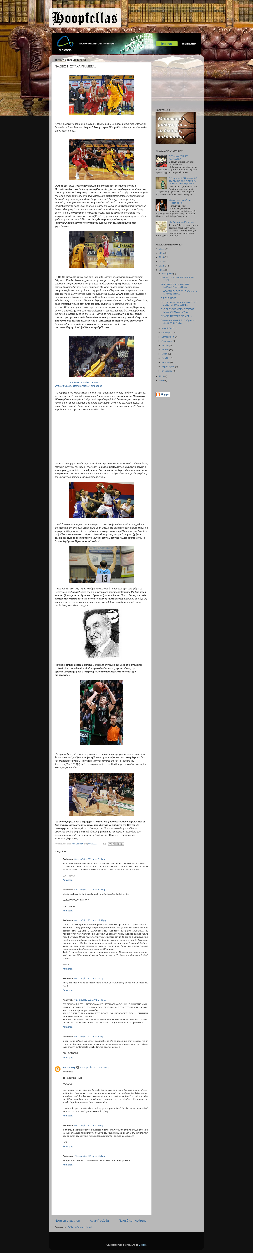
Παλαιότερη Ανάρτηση (133, 1220)
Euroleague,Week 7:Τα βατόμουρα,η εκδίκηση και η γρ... (178, 321)
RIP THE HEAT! (168, 298)
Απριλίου (166, 358)
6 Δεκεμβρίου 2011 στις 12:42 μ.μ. (90, 920)
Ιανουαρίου (167, 371)
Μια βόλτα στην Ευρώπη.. (181, 222)
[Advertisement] (176, 83)
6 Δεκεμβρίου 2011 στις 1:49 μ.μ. (90, 1000)
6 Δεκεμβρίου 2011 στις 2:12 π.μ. (90, 889)
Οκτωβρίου (167, 332)
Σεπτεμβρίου (168, 337)
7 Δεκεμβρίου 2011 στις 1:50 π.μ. (90, 1156)
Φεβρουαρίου (168, 366)
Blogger (142, 1245)
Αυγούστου (167, 341)
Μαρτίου (166, 362)
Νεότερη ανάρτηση (67, 1220)
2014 (161, 257)
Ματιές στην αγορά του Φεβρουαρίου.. (180, 201)
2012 (161, 266)
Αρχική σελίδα (99, 1220)
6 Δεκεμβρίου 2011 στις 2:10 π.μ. (90, 859)
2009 (161, 380)
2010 (161, 376)
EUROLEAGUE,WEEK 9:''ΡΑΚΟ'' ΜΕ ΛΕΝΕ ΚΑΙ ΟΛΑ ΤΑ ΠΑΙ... (179, 303)
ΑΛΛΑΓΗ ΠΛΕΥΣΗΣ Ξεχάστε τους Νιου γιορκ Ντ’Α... (179, 292)
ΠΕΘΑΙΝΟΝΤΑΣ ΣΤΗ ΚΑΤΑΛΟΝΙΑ (179, 157)
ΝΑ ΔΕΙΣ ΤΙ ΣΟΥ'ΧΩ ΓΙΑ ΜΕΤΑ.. (176, 316)
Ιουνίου (165, 349)
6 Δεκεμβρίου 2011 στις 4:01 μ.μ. (96, 1067)
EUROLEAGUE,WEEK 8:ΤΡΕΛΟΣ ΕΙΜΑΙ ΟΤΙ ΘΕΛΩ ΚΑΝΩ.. (177, 310)
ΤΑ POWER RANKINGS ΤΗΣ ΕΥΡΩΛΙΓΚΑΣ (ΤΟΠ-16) (175, 285)
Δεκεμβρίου (167, 273)
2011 (161, 270)
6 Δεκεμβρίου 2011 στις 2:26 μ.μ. (90, 1036)
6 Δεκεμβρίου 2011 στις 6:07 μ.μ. (90, 1125)
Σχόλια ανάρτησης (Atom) (80, 1227)
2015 (161, 253)
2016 (161, 249)
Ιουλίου (165, 345)
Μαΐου (165, 354)
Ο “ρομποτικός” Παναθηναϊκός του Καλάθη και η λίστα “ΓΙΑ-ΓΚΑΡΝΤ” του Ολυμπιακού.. (183, 181)
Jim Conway (69, 1067)
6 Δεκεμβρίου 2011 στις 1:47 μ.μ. (90, 978)
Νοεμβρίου (167, 328)
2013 (161, 261)
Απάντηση (67, 880)
